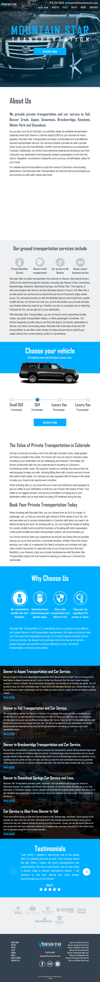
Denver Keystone (77, 958)
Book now (15, 942)
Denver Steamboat (79, 955)
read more (9, 697)
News (83, 7)
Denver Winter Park (79, 960)
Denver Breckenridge (78, 953)
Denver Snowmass (79, 950)
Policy (13, 945)
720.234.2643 (56, 2)
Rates (74, 7)
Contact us (15, 960)
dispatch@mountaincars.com (83, 2)
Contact (94, 7)
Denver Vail (79, 942)
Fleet (65, 7)
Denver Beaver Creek (78, 947)
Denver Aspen (78, 945)
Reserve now (50, 51)
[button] (86, 872)
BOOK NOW (43, 7)
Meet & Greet (16, 958)
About (13, 953)
